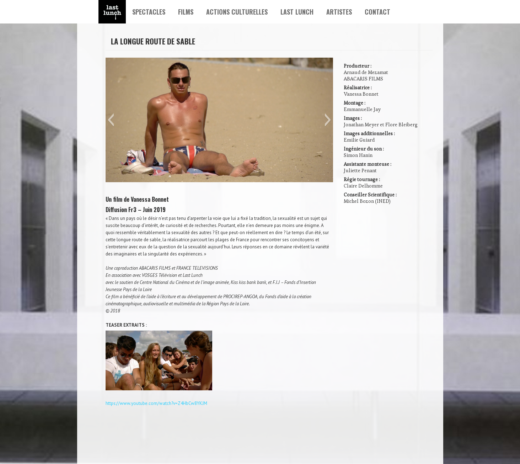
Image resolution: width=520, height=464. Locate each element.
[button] (110, 120)
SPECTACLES (148, 11)
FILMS (185, 11)
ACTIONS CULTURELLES (237, 11)
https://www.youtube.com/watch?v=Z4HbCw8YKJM (156, 403)
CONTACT (377, 11)
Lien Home (112, 11)
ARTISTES (339, 11)
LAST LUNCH (296, 11)
